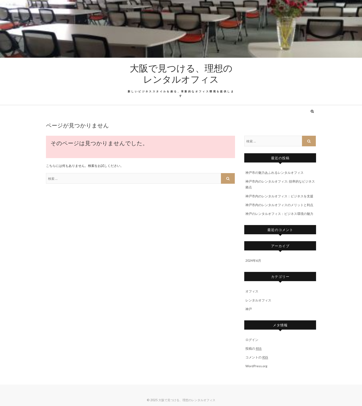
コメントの (256, 357)
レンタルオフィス (258, 300)
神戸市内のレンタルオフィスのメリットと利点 (279, 205)
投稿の (253, 348)
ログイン (251, 340)
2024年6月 (253, 260)
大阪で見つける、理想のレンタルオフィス (181, 73)
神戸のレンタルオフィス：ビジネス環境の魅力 (279, 214)
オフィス (251, 291)
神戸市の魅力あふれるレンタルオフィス (274, 172)
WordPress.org (256, 366)
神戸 (248, 309)
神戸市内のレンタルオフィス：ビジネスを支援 (279, 196)
